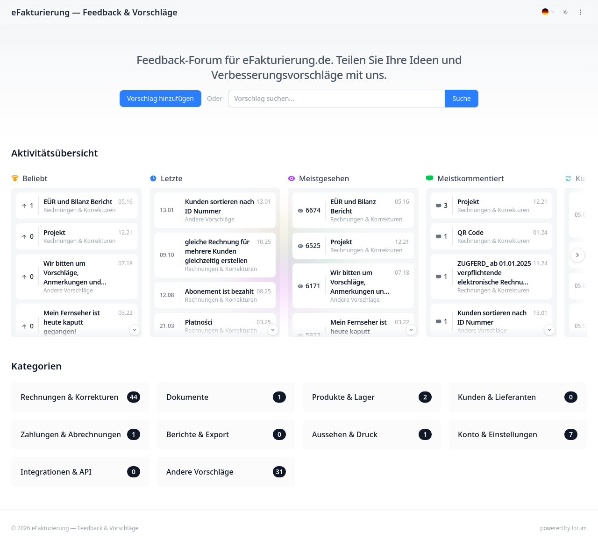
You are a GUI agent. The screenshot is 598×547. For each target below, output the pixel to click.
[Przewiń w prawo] (577, 255)
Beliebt (35, 178)
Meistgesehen (324, 178)
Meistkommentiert (470, 178)
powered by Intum (564, 528)
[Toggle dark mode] (565, 12)
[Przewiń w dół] (134, 329)
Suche (461, 98)
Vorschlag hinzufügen (160, 98)
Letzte (172, 178)
